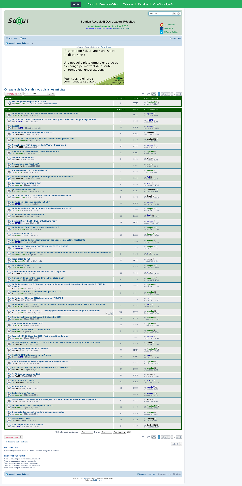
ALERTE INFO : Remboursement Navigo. (31, 355)
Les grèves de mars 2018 (24, 189)
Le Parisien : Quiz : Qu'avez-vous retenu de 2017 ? (36, 227)
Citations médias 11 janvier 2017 (27, 323)
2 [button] (162, 94)
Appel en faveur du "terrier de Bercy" (30, 170)
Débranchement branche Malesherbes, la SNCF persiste (39, 271)
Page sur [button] (153, 94)
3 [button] (165, 94)
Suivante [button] (180, 94)
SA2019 (15, 126)
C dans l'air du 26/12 (22, 233)
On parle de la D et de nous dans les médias (34, 89)
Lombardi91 (151, 139)
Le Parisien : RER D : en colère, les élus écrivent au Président (42, 195)
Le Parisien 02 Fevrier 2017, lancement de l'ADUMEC (37, 298)
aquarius (18, 115)
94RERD (18, 122)
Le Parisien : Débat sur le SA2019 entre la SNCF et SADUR (40, 246)
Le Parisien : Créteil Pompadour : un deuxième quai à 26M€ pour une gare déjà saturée (54, 119)
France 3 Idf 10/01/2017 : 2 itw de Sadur (31, 329)
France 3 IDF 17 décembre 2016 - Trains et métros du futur (40, 336)
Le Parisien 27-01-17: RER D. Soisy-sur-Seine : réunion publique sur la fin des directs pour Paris (58, 304)
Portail (91, 4)
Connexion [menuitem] (176, 38)
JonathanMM (20, 104)
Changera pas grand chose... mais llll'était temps (35, 151)
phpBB (86, 478)
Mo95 (149, 183)
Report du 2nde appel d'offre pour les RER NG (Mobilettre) (40, 361)
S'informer (128, 4)
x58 (148, 253)
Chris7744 (19, 370)
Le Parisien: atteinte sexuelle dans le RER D (33, 132)
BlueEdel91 (151, 425)
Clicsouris (19, 179)
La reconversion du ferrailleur (26, 183)
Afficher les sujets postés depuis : (74, 432)
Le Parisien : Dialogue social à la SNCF (31, 202)
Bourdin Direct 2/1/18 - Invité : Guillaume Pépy (34, 221)
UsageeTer (19, 153)
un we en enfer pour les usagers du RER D (32, 405)
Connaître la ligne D (163, 4)
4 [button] (168, 94)
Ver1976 (20, 147)
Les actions (52, 104)
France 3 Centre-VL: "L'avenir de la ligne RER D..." (36, 291)
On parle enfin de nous (23, 157)
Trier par (103, 432)
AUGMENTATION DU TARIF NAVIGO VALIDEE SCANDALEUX (41, 367)
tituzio (149, 215)
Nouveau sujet (12, 93)
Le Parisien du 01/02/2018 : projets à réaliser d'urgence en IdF (42, 208)
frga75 (17, 376)
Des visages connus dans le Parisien (30, 348)
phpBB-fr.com (97, 480)
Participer (143, 4)
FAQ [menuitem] (24, 38)
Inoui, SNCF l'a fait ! (21, 259)
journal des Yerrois (21, 265)
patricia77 (150, 387)
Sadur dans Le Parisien (23, 393)
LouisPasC (19, 166)
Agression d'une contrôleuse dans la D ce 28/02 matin (38, 278)
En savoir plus (106, 47)
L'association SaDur (108, 4)
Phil (148, 177)
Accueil (11, 43)
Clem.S (149, 196)
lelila (17, 160)
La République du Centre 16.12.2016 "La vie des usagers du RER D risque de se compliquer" (57, 342)
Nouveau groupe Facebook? (25, 164)
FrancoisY (19, 267)
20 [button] (177, 94)
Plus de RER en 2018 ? (23, 380)
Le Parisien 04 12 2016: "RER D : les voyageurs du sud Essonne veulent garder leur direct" (56, 310)
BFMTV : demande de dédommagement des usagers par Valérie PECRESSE (48, 240)
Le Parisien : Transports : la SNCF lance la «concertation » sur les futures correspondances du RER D (61, 252)
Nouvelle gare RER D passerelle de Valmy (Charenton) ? (39, 145)
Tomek (149, 259)
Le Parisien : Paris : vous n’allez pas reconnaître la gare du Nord (43, 138)
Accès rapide (14, 38)
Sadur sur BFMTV (20, 386)
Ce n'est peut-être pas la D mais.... (28, 424)
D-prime (150, 114)
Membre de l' (121, 28)
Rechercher (174, 13)
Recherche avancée (178, 13)
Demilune (19, 134)
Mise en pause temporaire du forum (29, 102)
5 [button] (171, 94)
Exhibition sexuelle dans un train (28, 214)
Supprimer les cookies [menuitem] (147, 474)
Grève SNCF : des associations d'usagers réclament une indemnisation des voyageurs (54, 399)
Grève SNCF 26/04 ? (21, 418)
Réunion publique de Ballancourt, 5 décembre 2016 (36, 317)
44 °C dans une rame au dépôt (26, 374)
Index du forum (23, 43)
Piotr (18, 274)
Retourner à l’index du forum (17, 442)
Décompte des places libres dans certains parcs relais (38, 412)
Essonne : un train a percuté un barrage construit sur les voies (42, 176)
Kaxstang (150, 419)
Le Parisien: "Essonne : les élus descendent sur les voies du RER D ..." (46, 113)
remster (150, 171)
